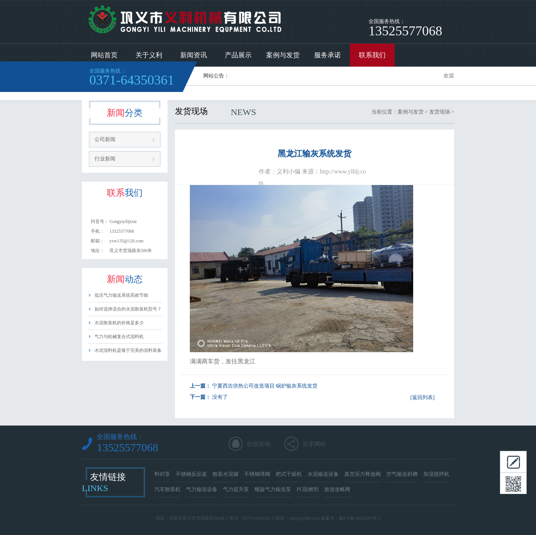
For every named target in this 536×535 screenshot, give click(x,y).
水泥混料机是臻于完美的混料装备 (128, 350)
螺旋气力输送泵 (273, 489)
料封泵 (162, 474)
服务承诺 (327, 55)
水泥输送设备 (323, 474)
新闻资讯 (193, 55)
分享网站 (314, 444)
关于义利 (148, 55)
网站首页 (104, 55)
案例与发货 (283, 55)
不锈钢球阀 (257, 474)
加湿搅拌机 (436, 474)
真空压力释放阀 (362, 474)
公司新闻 (105, 139)
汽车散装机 (167, 489)
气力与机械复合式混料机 (119, 336)
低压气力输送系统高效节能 (121, 295)
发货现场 (439, 112)
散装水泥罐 (226, 474)
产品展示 (238, 55)
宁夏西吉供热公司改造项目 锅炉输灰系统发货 (265, 386)
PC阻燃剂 (308, 489)
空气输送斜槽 (402, 474)
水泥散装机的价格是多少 (119, 322)
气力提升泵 (236, 489)
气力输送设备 (201, 489)
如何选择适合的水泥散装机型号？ (128, 309)
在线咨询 (258, 444)
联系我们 (372, 55)
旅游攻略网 (337, 489)
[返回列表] (422, 397)
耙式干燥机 (289, 474)
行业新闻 (105, 159)
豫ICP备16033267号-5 (360, 518)
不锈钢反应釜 (191, 474)
